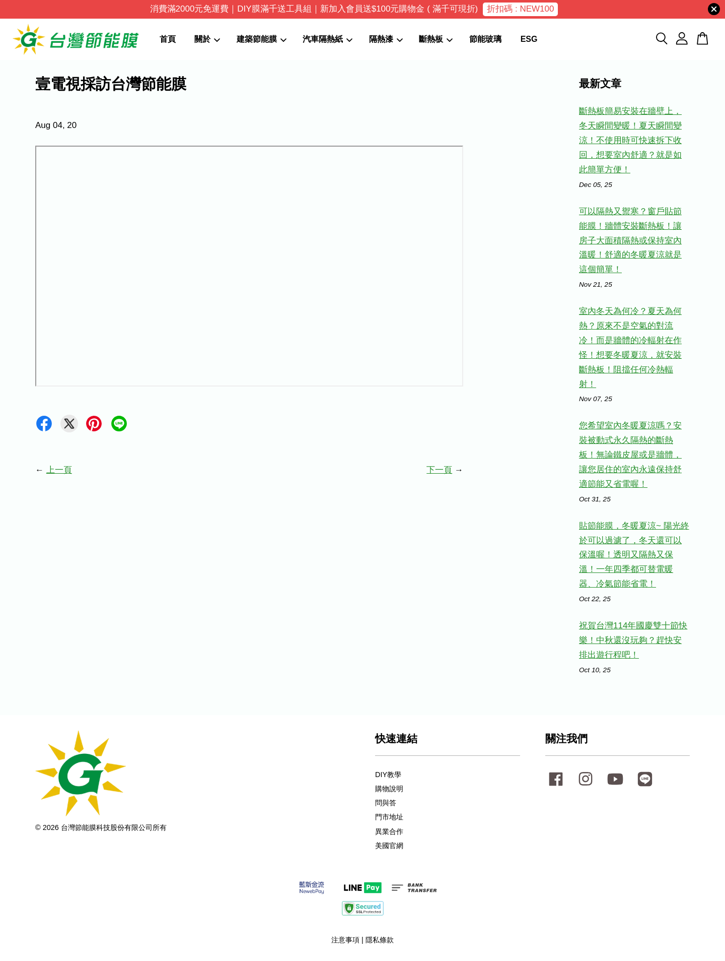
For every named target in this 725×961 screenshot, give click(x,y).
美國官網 (389, 846)
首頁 (168, 39)
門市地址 (389, 817)
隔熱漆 (386, 39)
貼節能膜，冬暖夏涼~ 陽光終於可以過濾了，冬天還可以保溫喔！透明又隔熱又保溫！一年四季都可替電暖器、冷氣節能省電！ (634, 555)
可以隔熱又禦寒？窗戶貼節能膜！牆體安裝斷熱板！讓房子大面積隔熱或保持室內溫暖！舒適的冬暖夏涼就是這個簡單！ (630, 241)
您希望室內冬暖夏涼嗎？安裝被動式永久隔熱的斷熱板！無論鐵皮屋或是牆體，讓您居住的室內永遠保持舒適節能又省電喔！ (630, 455)
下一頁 (439, 470)
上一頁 (59, 470)
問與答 (385, 803)
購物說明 (389, 789)
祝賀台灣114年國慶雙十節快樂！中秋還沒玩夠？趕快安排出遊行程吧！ (633, 640)
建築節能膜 (261, 39)
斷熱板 (436, 39)
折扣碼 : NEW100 (520, 9)
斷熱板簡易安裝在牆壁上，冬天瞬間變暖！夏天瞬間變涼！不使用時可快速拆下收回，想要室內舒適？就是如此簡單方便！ (630, 140)
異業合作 (389, 831)
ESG (529, 39)
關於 (207, 39)
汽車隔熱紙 (327, 39)
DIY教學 (388, 775)
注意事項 (345, 940)
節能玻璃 (485, 39)
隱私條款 (380, 940)
